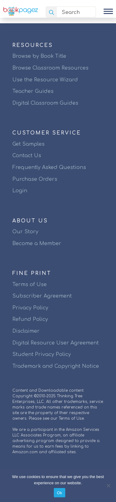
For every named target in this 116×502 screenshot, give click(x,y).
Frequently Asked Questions (49, 167)
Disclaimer (26, 331)
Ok (59, 493)
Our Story (25, 232)
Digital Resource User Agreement (55, 343)
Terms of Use (29, 284)
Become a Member (36, 243)
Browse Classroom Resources (50, 68)
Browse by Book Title (39, 56)
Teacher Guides (33, 91)
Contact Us (26, 155)
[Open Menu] (108, 11)
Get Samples (28, 144)
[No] (108, 485)
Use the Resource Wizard (45, 80)
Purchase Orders (34, 179)
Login (19, 191)
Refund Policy (30, 319)
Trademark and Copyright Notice (55, 366)
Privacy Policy (30, 308)
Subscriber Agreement (42, 296)
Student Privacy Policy (41, 354)
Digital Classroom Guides (45, 103)
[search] (51, 12)
